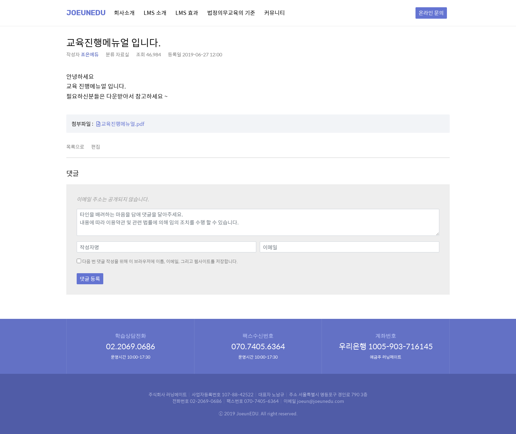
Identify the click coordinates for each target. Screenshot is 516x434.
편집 (95, 146)
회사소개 (124, 12)
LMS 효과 (186, 12)
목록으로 (75, 146)
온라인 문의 (431, 13)
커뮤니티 (274, 12)
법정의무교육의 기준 (231, 12)
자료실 (122, 54)
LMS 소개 (155, 12)
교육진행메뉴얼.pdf (120, 124)
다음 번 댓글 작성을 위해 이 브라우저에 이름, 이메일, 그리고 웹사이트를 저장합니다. (160, 261)
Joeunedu (86, 13)
